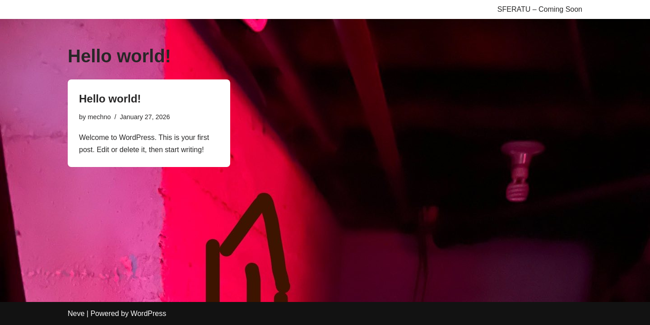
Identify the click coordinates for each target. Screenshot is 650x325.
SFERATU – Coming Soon (539, 9)
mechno (99, 117)
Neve (76, 313)
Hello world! (110, 99)
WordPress (148, 313)
